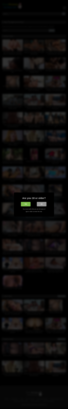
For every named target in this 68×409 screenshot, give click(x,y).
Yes (25, 204)
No (42, 204)
